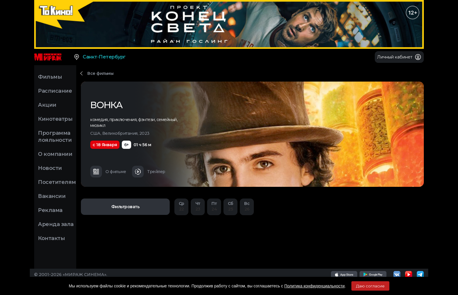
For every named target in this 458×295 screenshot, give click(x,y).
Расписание (55, 91)
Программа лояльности (55, 136)
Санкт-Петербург (99, 57)
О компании (55, 154)
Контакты (51, 238)
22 (181, 206)
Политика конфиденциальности (314, 286)
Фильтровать (125, 206)
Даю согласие (370, 286)
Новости (50, 168)
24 (214, 206)
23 (197, 206)
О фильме (108, 171)
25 (230, 206)
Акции (47, 105)
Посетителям (57, 182)
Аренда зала (56, 224)
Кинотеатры (55, 119)
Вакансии (51, 196)
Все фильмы (100, 73)
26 (246, 206)
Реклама (50, 210)
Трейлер (148, 171)
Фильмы (50, 77)
